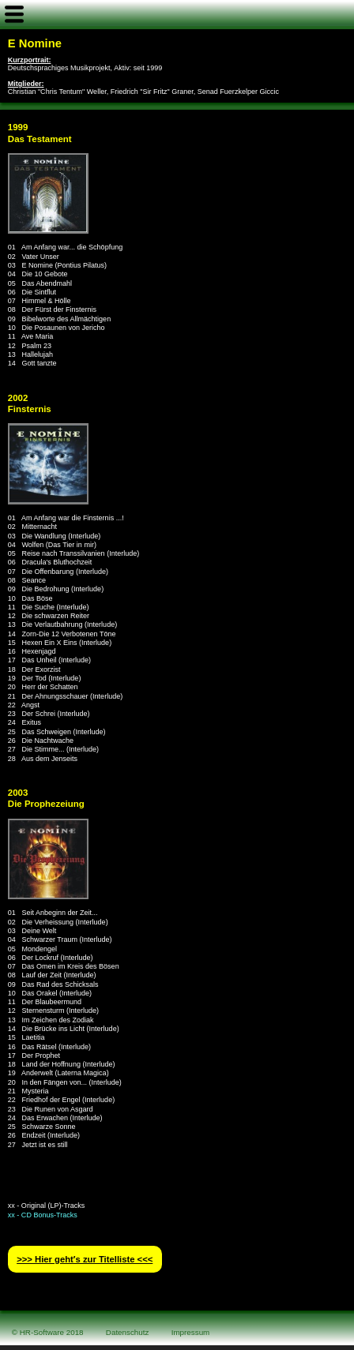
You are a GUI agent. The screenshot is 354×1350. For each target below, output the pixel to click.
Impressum (190, 1332)
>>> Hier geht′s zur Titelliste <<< (85, 1259)
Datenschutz (127, 1332)
